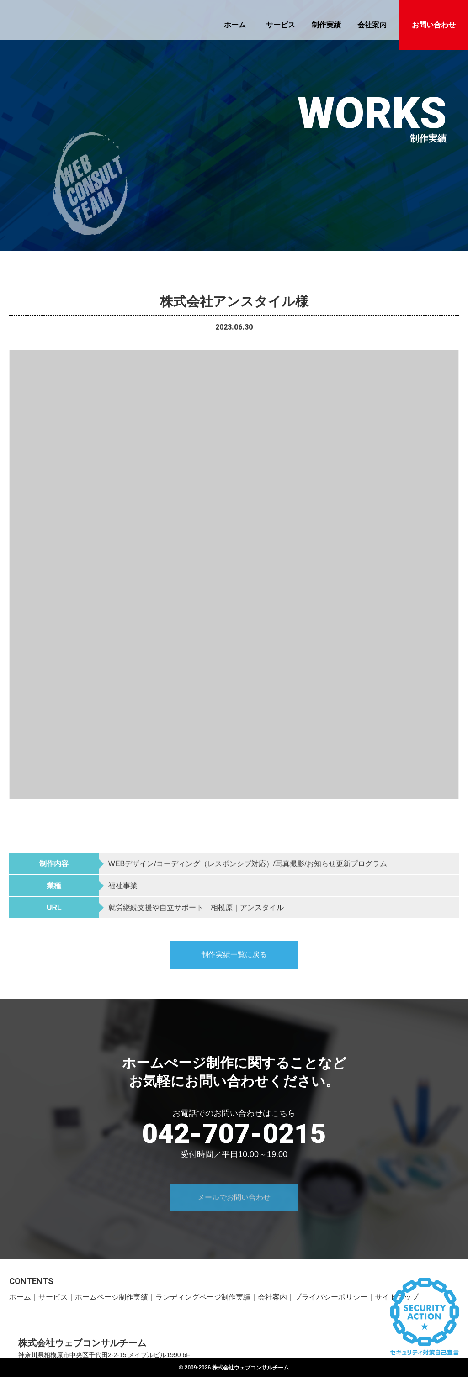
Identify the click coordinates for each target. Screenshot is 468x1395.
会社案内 (372, 25)
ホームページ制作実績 (111, 1298)
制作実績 (326, 25)
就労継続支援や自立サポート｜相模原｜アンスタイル (196, 920)
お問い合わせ (434, 25)
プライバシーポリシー (330, 1298)
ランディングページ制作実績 (202, 1298)
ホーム (235, 25)
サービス (280, 25)
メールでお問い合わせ (234, 1218)
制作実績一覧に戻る (234, 967)
